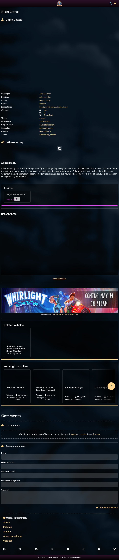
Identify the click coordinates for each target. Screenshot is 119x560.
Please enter (8, 462)
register (83, 434)
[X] (20, 549)
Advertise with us (12, 536)
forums (96, 434)
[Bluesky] (115, 549)
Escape (42, 118)
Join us (7, 531)
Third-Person (44, 121)
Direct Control (45, 131)
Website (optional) (8, 472)
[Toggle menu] (115, 3)
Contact (7, 540)
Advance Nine (45, 94)
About (6, 522)
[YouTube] (68, 549)
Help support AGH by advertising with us (65, 314)
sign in (74, 434)
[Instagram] (52, 549)
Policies (7, 527)
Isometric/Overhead (59, 107)
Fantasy (42, 103)
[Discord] (36, 549)
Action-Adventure (46, 128)
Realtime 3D (44, 107)
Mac (45, 110)
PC (45, 112)
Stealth (53, 135)
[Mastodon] (99, 549)
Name (3, 453)
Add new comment (107, 508)
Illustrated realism (47, 125)
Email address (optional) (10, 481)
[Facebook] (4, 549)
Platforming (44, 135)
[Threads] (84, 549)
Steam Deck (48, 115)
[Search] (110, 3)
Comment (5, 490)
